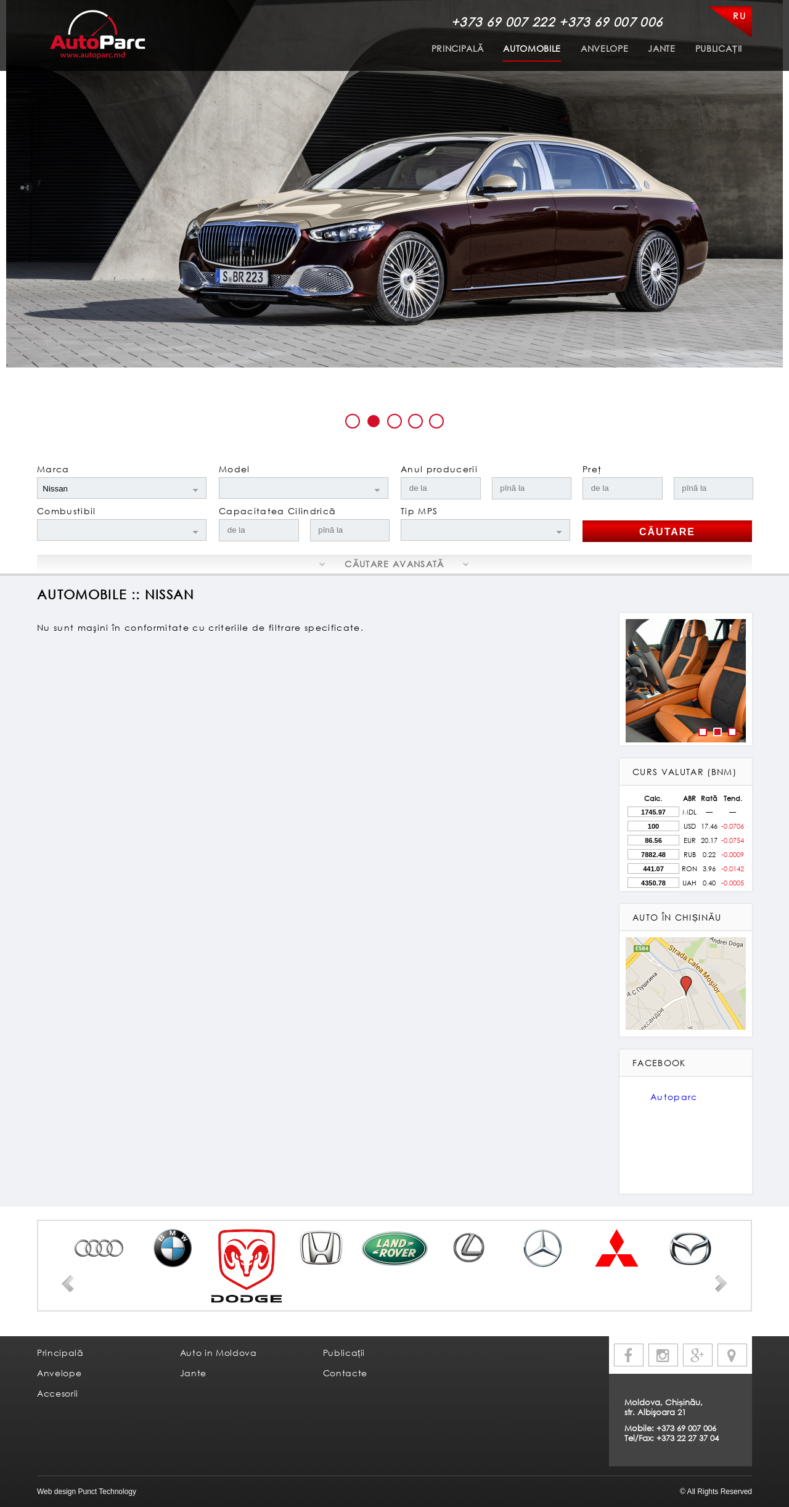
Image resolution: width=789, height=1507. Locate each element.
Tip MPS (419, 511)
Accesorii (57, 1393)
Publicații (718, 48)
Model (234, 469)
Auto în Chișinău (677, 917)
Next (721, 1283)
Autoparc (674, 1096)
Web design (56, 1491)
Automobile (532, 48)
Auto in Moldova (218, 1352)
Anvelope (604, 48)
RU (739, 15)
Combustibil (66, 511)
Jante (661, 48)
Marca (53, 469)
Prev (68, 1283)
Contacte (345, 1373)
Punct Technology (106, 1491)
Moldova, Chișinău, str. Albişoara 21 (663, 1407)
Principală (457, 48)
